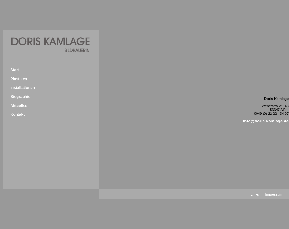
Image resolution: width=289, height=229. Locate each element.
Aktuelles (18, 105)
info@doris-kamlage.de (266, 121)
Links (255, 194)
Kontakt (17, 114)
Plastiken (18, 79)
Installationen (22, 88)
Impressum (273, 194)
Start (14, 70)
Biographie (20, 96)
